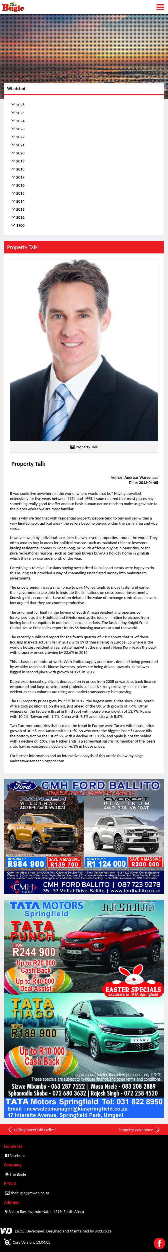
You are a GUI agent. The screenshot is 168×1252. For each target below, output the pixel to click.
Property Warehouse (140, 1130)
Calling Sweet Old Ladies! (31, 1130)
